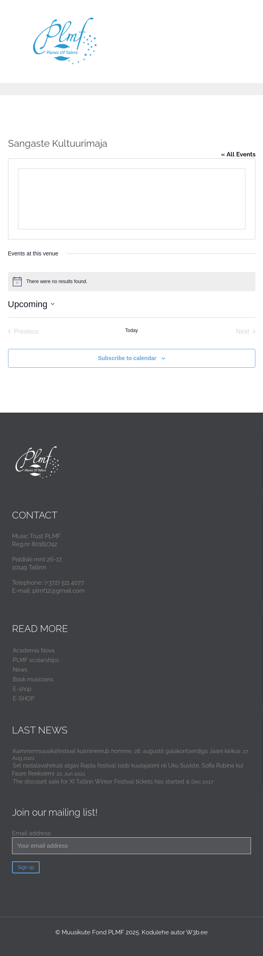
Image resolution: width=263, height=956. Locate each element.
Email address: (131, 842)
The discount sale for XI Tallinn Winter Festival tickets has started (98, 781)
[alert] (131, 281)
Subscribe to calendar (127, 358)
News (20, 669)
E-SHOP (23, 698)
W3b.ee (197, 932)
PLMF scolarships (36, 660)
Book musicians (33, 679)
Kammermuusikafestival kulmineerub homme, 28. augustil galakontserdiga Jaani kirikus (127, 751)
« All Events (238, 154)
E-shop (22, 689)
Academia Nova (33, 650)
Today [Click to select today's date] (131, 330)
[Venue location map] (131, 199)
